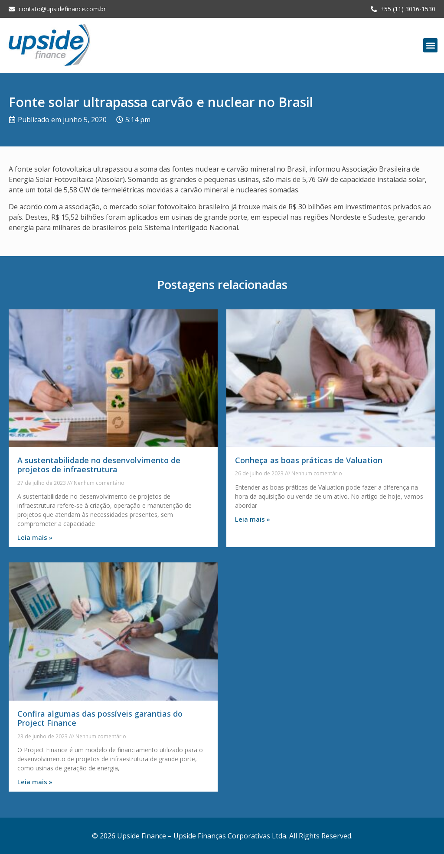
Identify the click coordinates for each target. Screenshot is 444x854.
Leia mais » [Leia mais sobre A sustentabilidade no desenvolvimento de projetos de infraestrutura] (34, 537)
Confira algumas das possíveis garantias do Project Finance (100, 718)
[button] (430, 45)
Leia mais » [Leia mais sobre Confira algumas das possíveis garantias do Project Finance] (34, 781)
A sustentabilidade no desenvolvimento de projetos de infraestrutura (98, 465)
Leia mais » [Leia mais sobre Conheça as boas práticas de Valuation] (252, 519)
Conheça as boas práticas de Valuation (308, 460)
